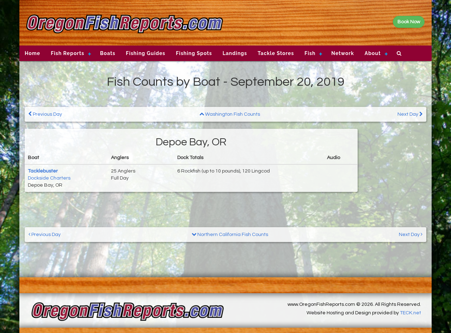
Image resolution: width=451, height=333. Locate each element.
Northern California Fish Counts (230, 234)
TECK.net (410, 312)
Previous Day (45, 114)
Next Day (409, 114)
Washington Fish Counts (229, 114)
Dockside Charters (49, 178)
